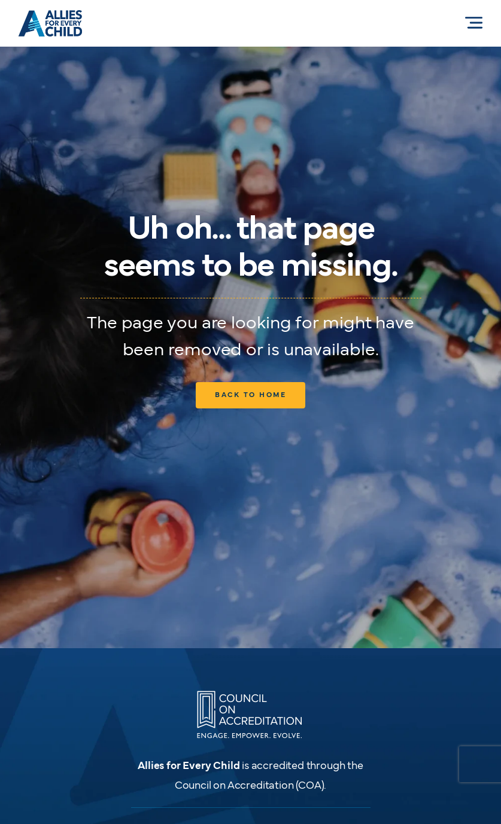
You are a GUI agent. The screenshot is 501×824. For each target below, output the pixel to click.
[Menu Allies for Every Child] (474, 23)
